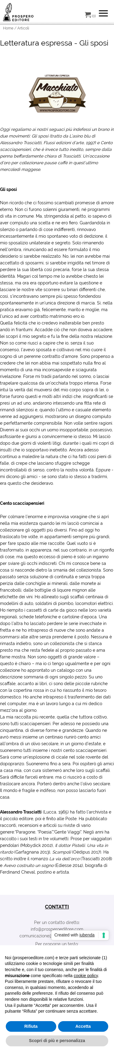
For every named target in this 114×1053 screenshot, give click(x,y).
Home (8, 28)
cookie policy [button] (86, 975)
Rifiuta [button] (31, 1026)
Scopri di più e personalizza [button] (57, 1040)
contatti (57, 907)
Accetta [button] (83, 1026)
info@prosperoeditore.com (57, 929)
